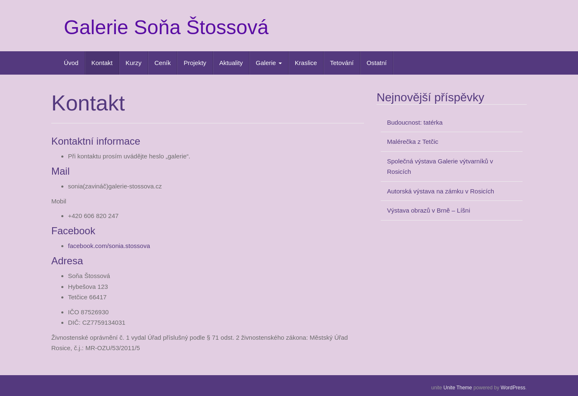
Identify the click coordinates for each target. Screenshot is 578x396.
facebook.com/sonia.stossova (109, 245)
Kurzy (133, 62)
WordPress (513, 388)
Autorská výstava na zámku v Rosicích (440, 191)
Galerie (269, 62)
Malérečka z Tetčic (412, 141)
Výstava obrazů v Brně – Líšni (428, 210)
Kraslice (306, 62)
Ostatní (377, 62)
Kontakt (102, 62)
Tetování (342, 62)
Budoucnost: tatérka (414, 122)
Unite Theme (457, 388)
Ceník (162, 62)
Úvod (71, 62)
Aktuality (231, 62)
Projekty (194, 62)
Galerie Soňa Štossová (166, 27)
